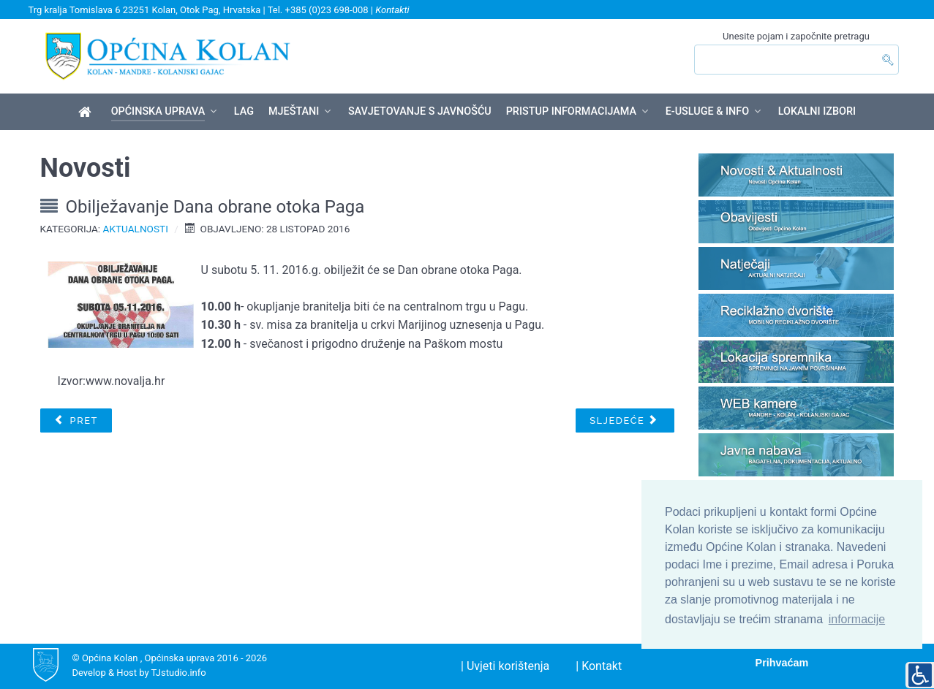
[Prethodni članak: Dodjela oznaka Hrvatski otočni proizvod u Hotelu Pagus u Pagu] (76, 420)
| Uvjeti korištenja (505, 666)
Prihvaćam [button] (782, 663)
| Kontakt (599, 666)
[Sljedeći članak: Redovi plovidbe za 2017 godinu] (625, 420)
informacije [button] (857, 619)
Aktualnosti (135, 229)
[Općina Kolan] (87, 112)
